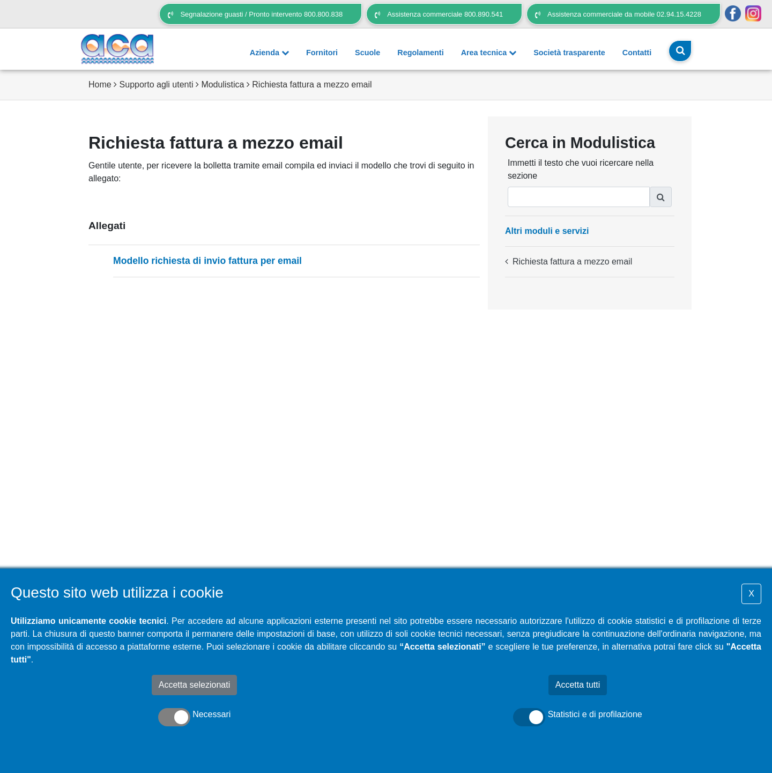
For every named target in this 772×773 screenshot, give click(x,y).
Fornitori (322, 52)
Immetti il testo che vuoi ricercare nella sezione (581, 169)
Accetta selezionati (194, 684)
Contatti (636, 52)
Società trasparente (569, 52)
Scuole (367, 52)
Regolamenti (420, 52)
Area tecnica (489, 52)
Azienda (269, 52)
